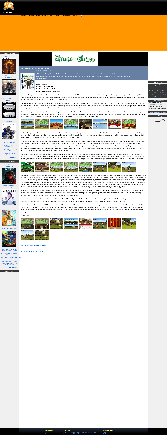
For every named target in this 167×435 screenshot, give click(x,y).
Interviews (48, 16)
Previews (39, 16)
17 (163, 92)
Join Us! (105, 433)
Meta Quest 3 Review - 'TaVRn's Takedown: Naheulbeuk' (9, 141)
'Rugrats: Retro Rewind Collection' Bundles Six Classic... (75, 433)
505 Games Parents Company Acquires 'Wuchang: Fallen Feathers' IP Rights (80, 432)
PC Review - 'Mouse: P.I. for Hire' (9, 150)
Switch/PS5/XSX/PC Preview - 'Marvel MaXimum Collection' (9, 250)
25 (165, 94)
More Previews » (13, 267)
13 (152, 92)
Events (57, 16)
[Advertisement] (83, 35)
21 (155, 94)
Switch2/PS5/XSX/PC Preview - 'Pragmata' (9, 254)
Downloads (65, 16)
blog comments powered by (32, 251)
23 (160, 94)
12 (149, 92)
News (46, 432)
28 (155, 96)
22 (157, 94)
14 (155, 92)
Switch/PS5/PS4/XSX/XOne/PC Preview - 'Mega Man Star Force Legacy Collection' (9, 263)
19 (149, 94)
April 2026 (157, 85)
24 (163, 94)
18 (165, 92)
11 (165, 91)
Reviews (30, 16)
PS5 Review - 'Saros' (9, 56)
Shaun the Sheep (158, 101)
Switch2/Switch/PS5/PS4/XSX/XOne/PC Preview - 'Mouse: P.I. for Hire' (11, 258)
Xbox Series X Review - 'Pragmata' (9, 154)
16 (160, 92)
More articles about (33, 245)
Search (74, 16)
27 (152, 96)
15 (157, 92)
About (104, 432)
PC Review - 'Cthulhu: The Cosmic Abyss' (9, 145)
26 (149, 96)
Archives (47, 433)
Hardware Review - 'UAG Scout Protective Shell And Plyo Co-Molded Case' (9, 98)
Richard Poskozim (27, 71)
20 (152, 94)
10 (163, 91)
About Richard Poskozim (157, 112)
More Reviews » (13, 157)
